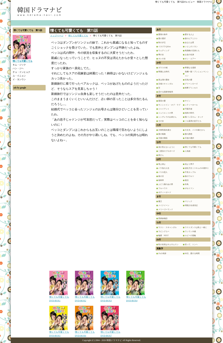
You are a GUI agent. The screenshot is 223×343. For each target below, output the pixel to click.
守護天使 (188, 109)
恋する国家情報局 (165, 92)
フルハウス (162, 188)
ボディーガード (164, 192)
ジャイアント (163, 109)
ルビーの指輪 (190, 235)
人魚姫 (187, 151)
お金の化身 (189, 55)
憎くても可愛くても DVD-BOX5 (59, 332)
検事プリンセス (191, 88)
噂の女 (161, 55)
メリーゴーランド (165, 209)
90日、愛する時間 (192, 253)
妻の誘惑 (188, 134)
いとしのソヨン (191, 46)
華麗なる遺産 (190, 68)
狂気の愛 (188, 80)
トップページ (56, 35)
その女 (161, 121)
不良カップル (190, 172)
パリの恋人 (162, 172)
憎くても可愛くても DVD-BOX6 (85, 332)
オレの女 (162, 59)
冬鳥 (187, 184)
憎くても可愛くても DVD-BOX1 (59, 297)
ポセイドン (189, 188)
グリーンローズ (191, 84)
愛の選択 (162, 38)
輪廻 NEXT (163, 235)
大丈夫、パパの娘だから (195, 130)
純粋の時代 (189, 113)
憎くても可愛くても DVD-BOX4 (136, 297)
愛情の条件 (162, 34)
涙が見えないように (166, 147)
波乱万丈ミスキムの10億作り (197, 168)
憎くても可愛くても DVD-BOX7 (110, 332)
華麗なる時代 (163, 72)
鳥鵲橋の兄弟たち (192, 51)
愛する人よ (189, 34)
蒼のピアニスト (191, 38)
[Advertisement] (29, 147)
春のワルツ (189, 176)
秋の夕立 (162, 42)
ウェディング (163, 51)
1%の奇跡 (162, 253)
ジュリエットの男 (165, 113)
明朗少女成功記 (191, 205)
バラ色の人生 (163, 168)
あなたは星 (189, 42)
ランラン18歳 (190, 231)
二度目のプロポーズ (166, 151)
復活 (187, 180)
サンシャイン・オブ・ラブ (169, 105)
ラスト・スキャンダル (167, 227)
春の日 (161, 176)
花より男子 (189, 164)
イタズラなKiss (164, 46)
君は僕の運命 (163, 80)
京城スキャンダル (165, 84)
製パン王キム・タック (194, 117)
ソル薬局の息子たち (193, 121)
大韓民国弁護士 (164, 130)
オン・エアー (190, 59)
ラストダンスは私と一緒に (196, 227)
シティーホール (191, 105)
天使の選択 (189, 138)
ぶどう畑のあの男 (165, 184)
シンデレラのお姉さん (167, 117)
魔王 (160, 201)
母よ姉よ (162, 164)
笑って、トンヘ (191, 244)
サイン (187, 101)
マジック (188, 201)
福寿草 (161, 180)
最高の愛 (162, 101)
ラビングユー (163, 231)
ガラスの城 (162, 68)
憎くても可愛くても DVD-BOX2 (85, 297)
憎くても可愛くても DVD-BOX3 (110, 297)
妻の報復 (162, 134)
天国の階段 (162, 138)
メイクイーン (163, 205)
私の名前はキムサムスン (168, 244)
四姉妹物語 (162, 218)
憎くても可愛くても (78, 35)
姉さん (161, 155)
